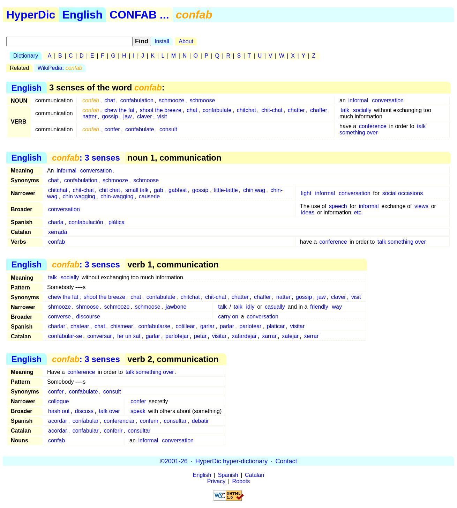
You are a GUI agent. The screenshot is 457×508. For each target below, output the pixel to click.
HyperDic (30, 14)
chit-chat (271, 110)
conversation (388, 100)
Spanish (228, 475)
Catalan (254, 475)
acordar (57, 421)
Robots (241, 481)
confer (112, 129)
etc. (358, 212)
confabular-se (65, 336)
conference (373, 126)
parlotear (250, 326)
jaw (127, 116)
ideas (307, 212)
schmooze (171, 100)
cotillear (185, 326)
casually (275, 307)
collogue (58, 401)
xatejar (290, 336)
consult (168, 129)
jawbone (176, 307)
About (186, 41)
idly (250, 307)
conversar (99, 336)
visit (162, 116)
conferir (149, 421)
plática (116, 222)
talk (344, 110)
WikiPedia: (60, 68)
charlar (56, 326)
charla (55, 222)
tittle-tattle (225, 190)
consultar (175, 421)
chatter (296, 110)
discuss (84, 411)
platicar (276, 326)
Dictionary (25, 56)
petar (200, 336)
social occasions (402, 193)
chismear (121, 326)
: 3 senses (86, 157)
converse (59, 316)
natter (89, 116)
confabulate (217, 110)
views (421, 206)
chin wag (254, 190)
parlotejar (177, 336)
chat (109, 100)
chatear (79, 326)
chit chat (109, 190)
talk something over (401, 242)
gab (158, 190)
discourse (88, 316)
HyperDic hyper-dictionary (231, 460)
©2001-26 (174, 460)
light (306, 193)
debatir (200, 421)
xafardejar (244, 336)
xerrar (311, 336)
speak (137, 411)
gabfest (177, 190)
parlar (227, 326)
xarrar (269, 336)
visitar (297, 326)
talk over (109, 411)
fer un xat (129, 336)
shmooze (59, 307)
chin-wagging (116, 196)
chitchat (246, 110)
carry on (228, 316)
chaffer (318, 110)
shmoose (87, 307)
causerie (149, 196)
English (82, 14)
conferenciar (119, 421)
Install (162, 41)
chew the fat (119, 110)
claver (144, 116)
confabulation (136, 100)
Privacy (216, 481)
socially (362, 110)
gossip (110, 116)
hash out (58, 411)
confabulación (86, 222)
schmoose (202, 100)
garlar (207, 326)
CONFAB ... (139, 14)
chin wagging (79, 196)
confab (56, 242)
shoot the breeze (160, 110)
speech (338, 206)
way (337, 307)
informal (358, 100)
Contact (286, 460)
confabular (86, 421)
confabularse (154, 326)
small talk (137, 190)
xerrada (57, 232)
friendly (319, 307)
